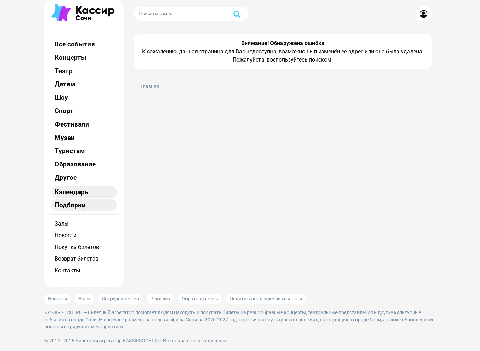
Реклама (160, 298)
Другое (66, 178)
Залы (61, 223)
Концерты (70, 58)
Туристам (70, 151)
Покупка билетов (77, 247)
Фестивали (72, 124)
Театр (64, 71)
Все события (75, 44)
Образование (75, 164)
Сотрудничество (120, 298)
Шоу (61, 97)
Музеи (65, 138)
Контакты (67, 270)
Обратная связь (200, 298)
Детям (65, 84)
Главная (150, 86)
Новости (65, 235)
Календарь (71, 192)
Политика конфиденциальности (266, 298)
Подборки (70, 205)
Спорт (64, 111)
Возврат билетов (76, 258)
